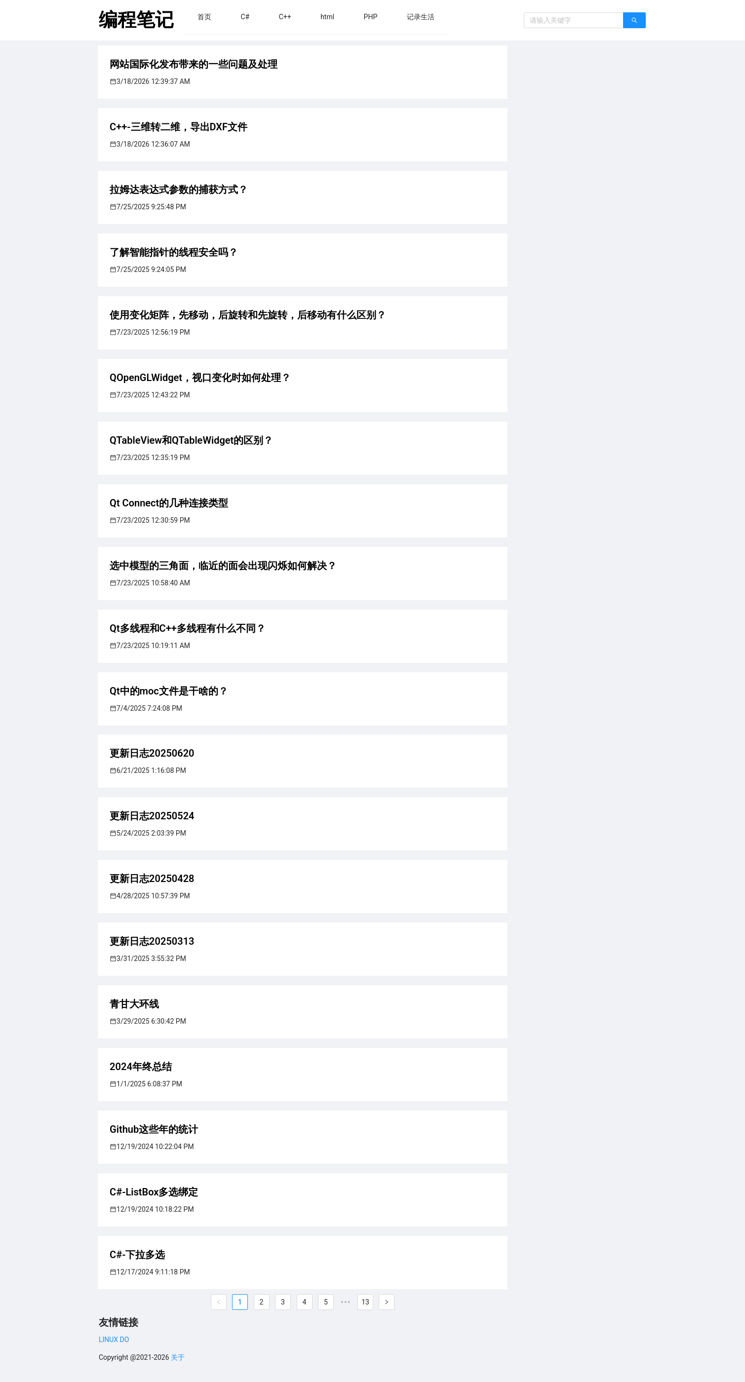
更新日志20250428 (152, 878)
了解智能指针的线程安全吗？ (174, 252)
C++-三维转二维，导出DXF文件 (178, 127)
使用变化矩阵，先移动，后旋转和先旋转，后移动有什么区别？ (248, 315)
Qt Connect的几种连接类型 (169, 503)
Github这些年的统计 (154, 1129)
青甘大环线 (134, 1004)
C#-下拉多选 (137, 1255)
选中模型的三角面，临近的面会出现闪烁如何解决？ (223, 566)
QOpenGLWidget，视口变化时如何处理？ (200, 378)
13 (365, 1302)
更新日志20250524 (152, 816)
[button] (204, 16)
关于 (178, 1357)
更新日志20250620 (152, 753)
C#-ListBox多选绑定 (154, 1192)
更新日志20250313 (152, 941)
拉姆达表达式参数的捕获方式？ (179, 189)
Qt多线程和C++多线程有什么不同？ (188, 628)
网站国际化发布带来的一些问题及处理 (193, 64)
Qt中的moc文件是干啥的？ (169, 691)
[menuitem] (204, 16)
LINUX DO (114, 1340)
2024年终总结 (141, 1067)
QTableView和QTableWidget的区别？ (191, 440)
